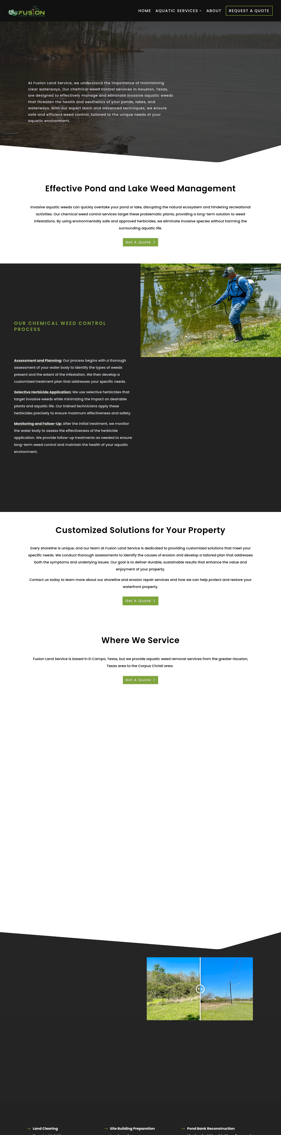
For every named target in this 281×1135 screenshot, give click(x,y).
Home (144, 10)
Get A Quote (138, 242)
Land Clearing (45, 1128)
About (213, 10)
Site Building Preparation (132, 1128)
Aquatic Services (177, 10)
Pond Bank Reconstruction (211, 1128)
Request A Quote (249, 10)
